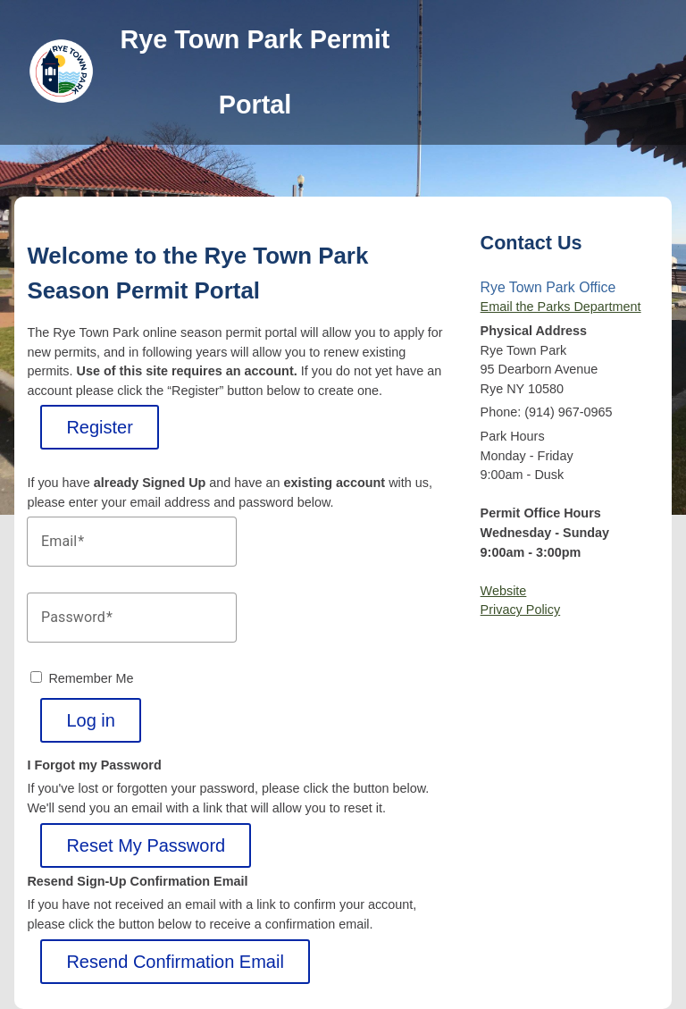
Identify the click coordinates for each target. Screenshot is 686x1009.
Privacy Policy (521, 609)
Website (504, 591)
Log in (90, 720)
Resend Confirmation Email (174, 961)
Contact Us (531, 242)
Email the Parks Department (561, 306)
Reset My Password (145, 845)
